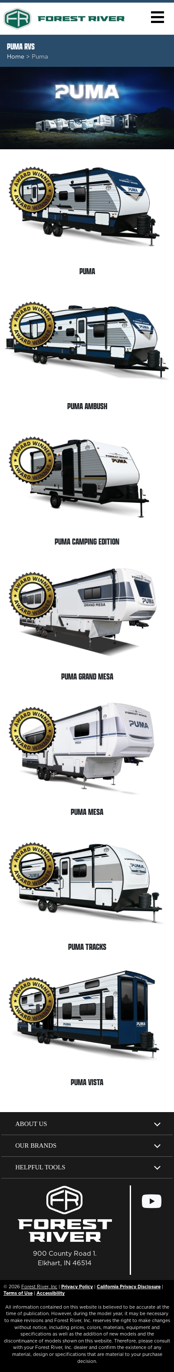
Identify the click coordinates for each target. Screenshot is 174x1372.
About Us (31, 1123)
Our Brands (35, 1145)
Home (15, 56)
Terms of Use (18, 1293)
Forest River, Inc (39, 1286)
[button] (157, 17)
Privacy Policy (77, 1286)
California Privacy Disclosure (129, 1286)
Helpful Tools (40, 1167)
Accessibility (50, 1293)
